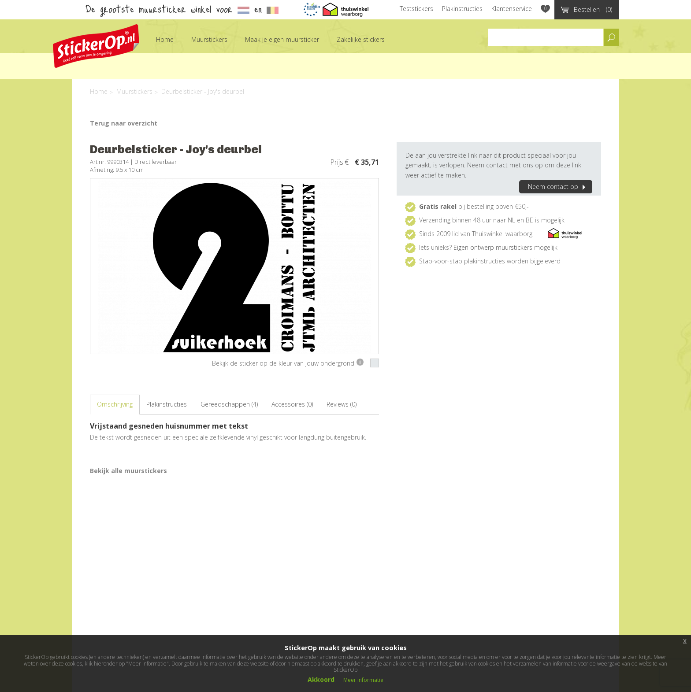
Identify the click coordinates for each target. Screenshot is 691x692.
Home (165, 39)
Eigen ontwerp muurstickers (492, 247)
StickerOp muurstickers (96, 46)
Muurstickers (209, 39)
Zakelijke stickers (361, 39)
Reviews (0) (342, 404)
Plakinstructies (462, 8)
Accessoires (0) (292, 404)
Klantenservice (511, 8)
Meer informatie (363, 680)
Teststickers (416, 8)
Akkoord (321, 679)
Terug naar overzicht (123, 123)
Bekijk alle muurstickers (128, 470)
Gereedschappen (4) (229, 404)
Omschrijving (115, 404)
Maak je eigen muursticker (282, 39)
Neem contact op (558, 186)
